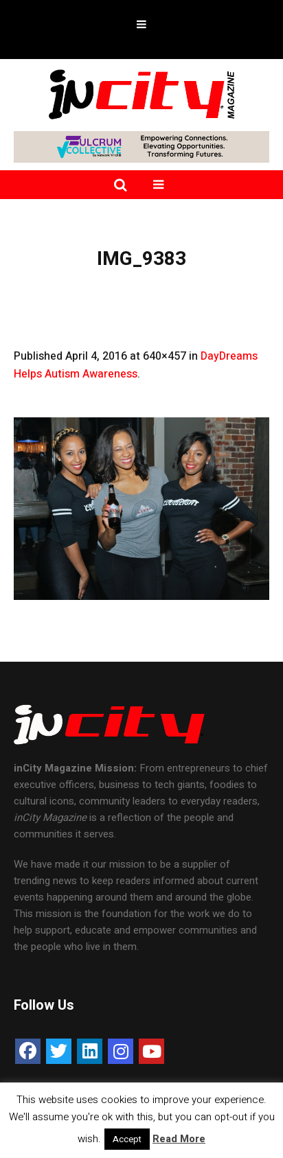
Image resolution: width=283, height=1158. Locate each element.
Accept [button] (127, 1139)
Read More (178, 1138)
